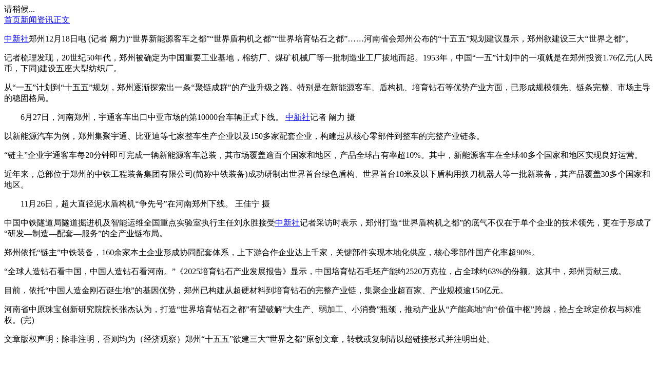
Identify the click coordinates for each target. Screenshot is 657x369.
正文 (61, 19)
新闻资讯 (37, 19)
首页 (12, 19)
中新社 (16, 38)
